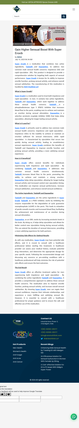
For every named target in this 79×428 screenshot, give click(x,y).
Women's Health (19, 351)
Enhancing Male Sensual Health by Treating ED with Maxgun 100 (53, 350)
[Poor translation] (7, 394)
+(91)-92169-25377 (49, 332)
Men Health (17, 348)
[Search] (37, 16)
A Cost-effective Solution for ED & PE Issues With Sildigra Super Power (52, 367)
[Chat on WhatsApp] (74, 417)
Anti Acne (17, 358)
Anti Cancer (18, 362)
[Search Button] (63, 16)
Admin (19, 57)
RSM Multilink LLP (31, 87)
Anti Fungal (17, 355)
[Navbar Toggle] (74, 9)
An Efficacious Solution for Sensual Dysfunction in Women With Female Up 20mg (53, 358)
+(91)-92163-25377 (49, 329)
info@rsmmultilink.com (51, 335)
